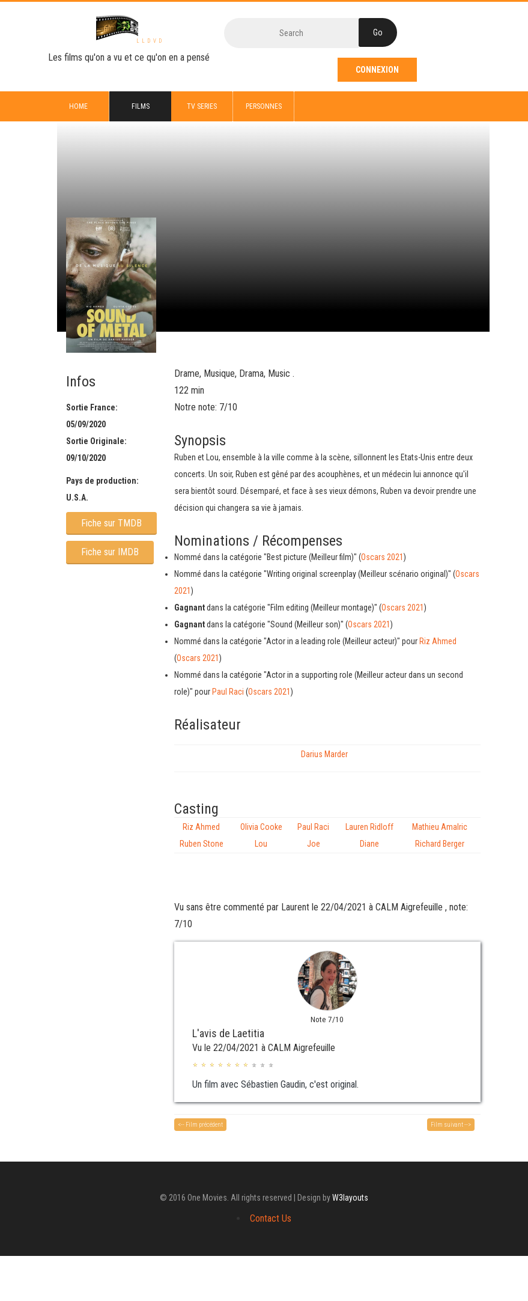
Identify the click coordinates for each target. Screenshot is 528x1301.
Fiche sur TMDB (111, 523)
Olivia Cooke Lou (261, 835)
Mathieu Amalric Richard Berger (439, 835)
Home (78, 106)
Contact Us (270, 1218)
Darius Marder (324, 754)
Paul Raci (228, 691)
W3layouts (350, 1197)
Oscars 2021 (382, 557)
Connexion (377, 70)
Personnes (264, 106)
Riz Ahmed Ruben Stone (201, 835)
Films (141, 106)
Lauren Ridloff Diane (369, 835)
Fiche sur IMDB (110, 552)
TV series (202, 106)
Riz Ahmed (438, 641)
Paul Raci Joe (313, 835)
